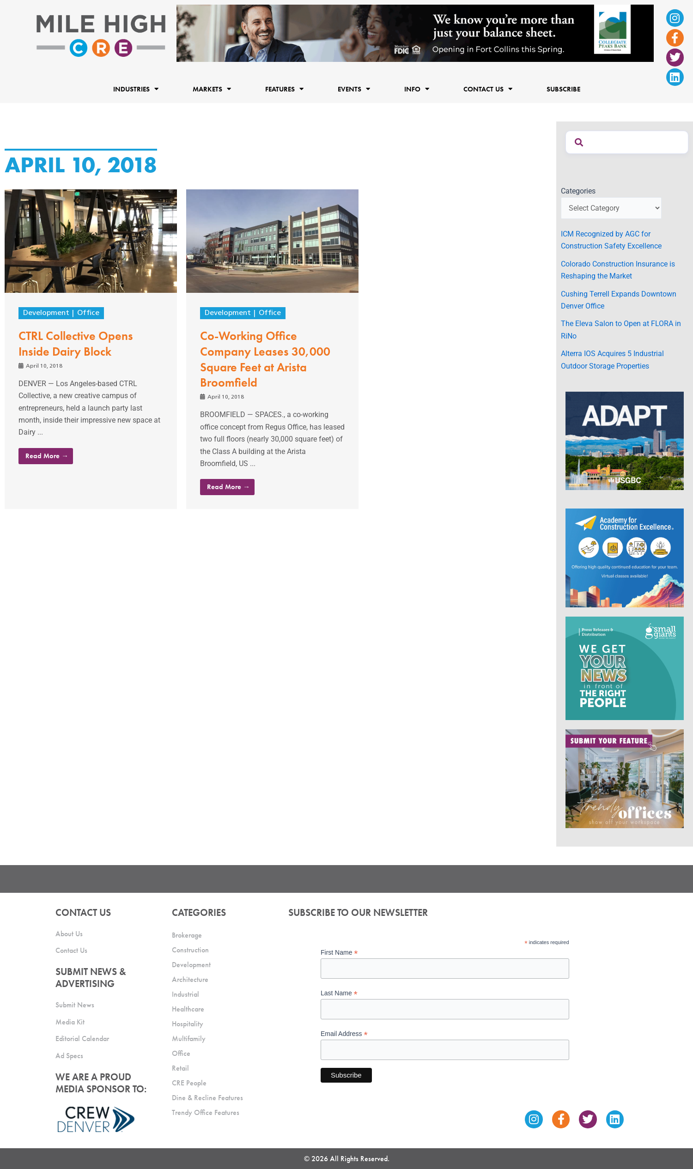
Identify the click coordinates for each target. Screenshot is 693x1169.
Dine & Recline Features (207, 1097)
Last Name (339, 993)
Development (46, 313)
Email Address (344, 1034)
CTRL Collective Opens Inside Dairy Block (75, 343)
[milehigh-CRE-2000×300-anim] (415, 32)
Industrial (185, 994)
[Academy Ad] (624, 557)
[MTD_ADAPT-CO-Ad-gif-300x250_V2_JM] (624, 440)
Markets (212, 89)
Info (416, 89)
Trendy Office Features (205, 1112)
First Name (339, 952)
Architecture (190, 979)
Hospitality (187, 1024)
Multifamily (189, 1038)
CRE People (189, 1083)
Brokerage (187, 935)
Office (88, 313)
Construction (190, 950)
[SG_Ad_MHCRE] (624, 667)
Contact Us (487, 89)
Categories (578, 191)
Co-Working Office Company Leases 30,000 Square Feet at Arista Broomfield (265, 359)
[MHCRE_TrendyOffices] (624, 778)
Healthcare (188, 1009)
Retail (180, 1068)
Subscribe (563, 89)
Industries (135, 89)
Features (284, 89)
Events (354, 89)
